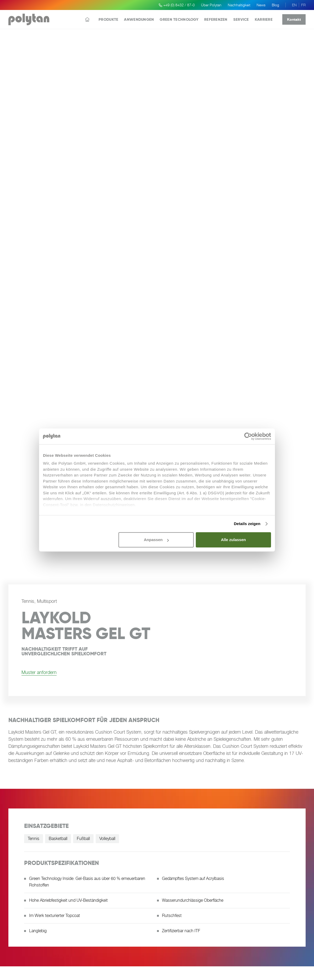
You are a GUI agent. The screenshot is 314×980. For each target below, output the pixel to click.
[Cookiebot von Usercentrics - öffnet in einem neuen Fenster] (248, 436)
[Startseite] (87, 19)
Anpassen (156, 539)
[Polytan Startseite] (28, 19)
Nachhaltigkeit (239, 5)
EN (294, 5)
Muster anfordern (39, 672)
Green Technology (179, 19)
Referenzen (216, 19)
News (261, 5)
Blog (275, 5)
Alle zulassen (233, 539)
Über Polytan (211, 5)
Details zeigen (247, 523)
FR (303, 5)
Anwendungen (139, 19)
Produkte (108, 19)
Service (241, 19)
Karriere (264, 19)
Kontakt (294, 19)
